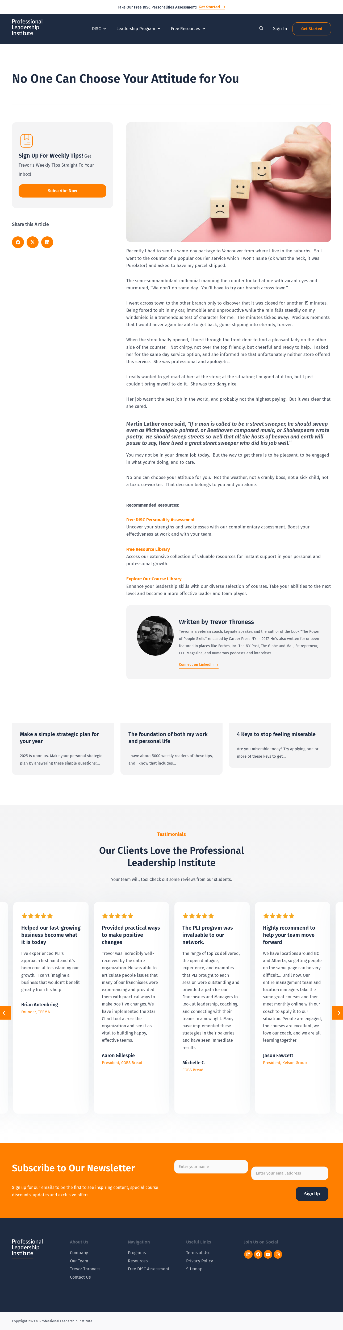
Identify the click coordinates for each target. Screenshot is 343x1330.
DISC (99, 28)
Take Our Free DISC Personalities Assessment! (157, 7)
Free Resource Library (148, 549)
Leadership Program (138, 28)
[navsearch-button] (261, 28)
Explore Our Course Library (154, 579)
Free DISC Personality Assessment (160, 520)
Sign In (280, 28)
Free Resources (188, 28)
